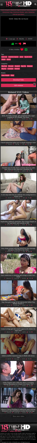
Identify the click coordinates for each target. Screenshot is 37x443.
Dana (12, 75)
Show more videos (18, 416)
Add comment (25, 85)
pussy (21, 57)
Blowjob (10, 66)
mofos (8, 59)
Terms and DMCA (15, 431)
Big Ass (4, 68)
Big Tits (23, 66)
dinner (3, 59)
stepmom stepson (13, 57)
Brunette (29, 66)
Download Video (18, 80)
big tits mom (28, 57)
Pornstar (17, 68)
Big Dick (4, 66)
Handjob (17, 66)
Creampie (10, 68)
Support (4, 431)
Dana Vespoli (5, 75)
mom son (4, 57)
